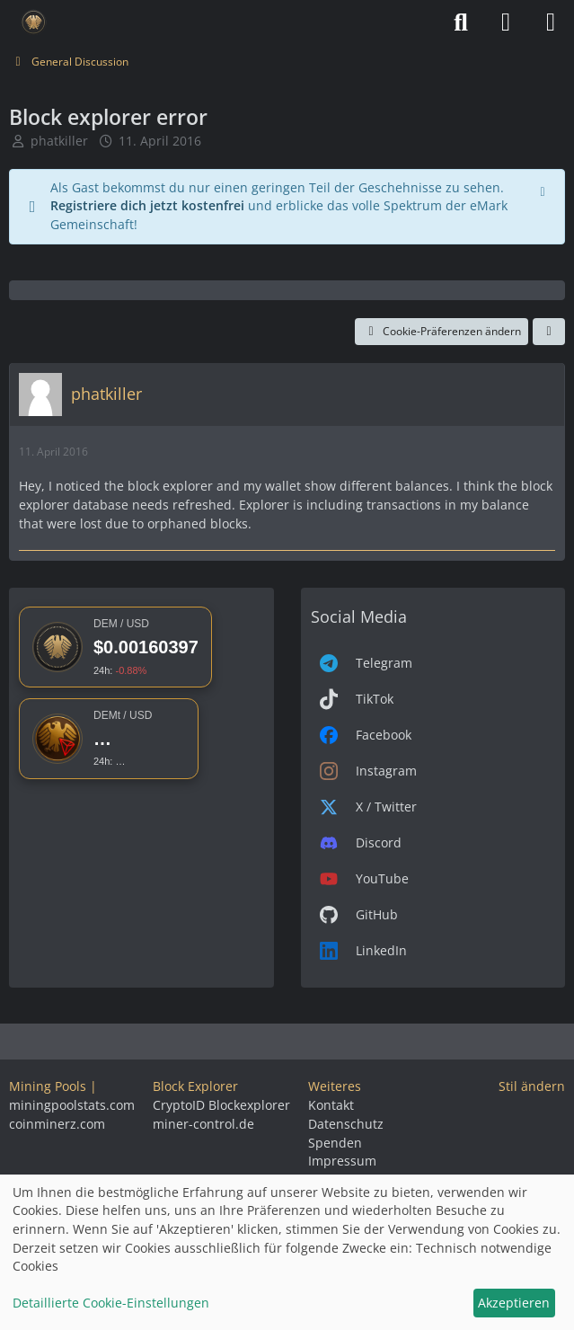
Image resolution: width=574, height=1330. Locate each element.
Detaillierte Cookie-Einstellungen (111, 1302)
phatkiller (59, 140)
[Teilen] (549, 331)
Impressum (342, 1160)
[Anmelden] (506, 22)
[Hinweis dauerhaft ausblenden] (544, 189)
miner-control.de (203, 1123)
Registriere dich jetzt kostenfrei (147, 205)
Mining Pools (47, 1086)
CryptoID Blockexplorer (221, 1104)
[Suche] (461, 22)
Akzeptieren (514, 1302)
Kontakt (331, 1104)
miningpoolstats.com (72, 1104)
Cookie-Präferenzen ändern (441, 331)
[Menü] (551, 22)
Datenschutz (346, 1123)
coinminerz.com (57, 1123)
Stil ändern (532, 1086)
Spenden (335, 1142)
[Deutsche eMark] (33, 22)
